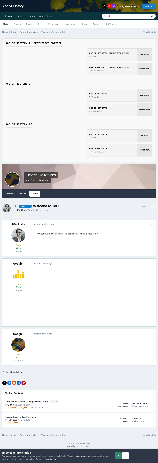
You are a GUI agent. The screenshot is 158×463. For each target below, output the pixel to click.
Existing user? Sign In (127, 6)
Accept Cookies (122, 456)
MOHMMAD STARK (140, 403)
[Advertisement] (72, 292)
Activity (21, 16)
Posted (43, 224)
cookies (20, 456)
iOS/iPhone (111, 24)
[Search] (118, 16)
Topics (35, 193)
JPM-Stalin (21, 210)
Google (18, 263)
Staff (40, 24)
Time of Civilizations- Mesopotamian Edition (27, 401)
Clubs (5, 24)
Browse (8, 17)
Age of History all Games (41, 16)
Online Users (53, 24)
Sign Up (148, 6)
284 (18, 287)
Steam (84, 24)
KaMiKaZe (12, 420)
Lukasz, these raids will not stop (20, 416)
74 (18, 357)
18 (18, 248)
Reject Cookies (145, 456)
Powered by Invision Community (79, 446)
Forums (17, 24)
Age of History (12, 6)
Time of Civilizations (40, 175)
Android (96, 24)
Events (29, 24)
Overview (10, 193)
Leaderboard (70, 24)
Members (23, 193)
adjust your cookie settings (87, 456)
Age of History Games (55, 459)
